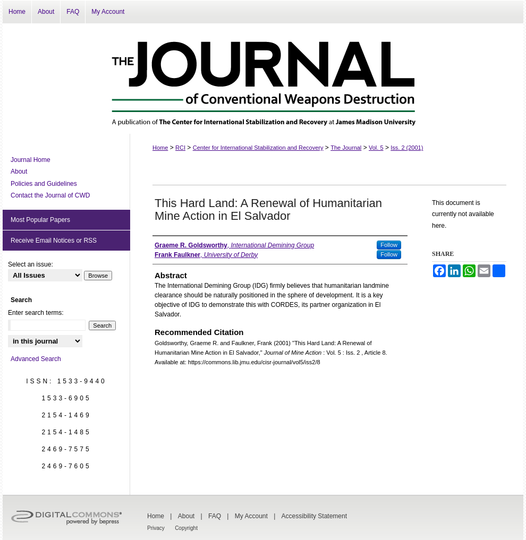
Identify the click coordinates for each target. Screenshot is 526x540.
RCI (180, 147)
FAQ (214, 516)
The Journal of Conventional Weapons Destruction (263, 78)
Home (160, 147)
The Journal (345, 147)
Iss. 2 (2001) (407, 147)
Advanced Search (36, 359)
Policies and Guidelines (44, 183)
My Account (251, 516)
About (19, 171)
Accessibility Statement (314, 516)
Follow (388, 245)
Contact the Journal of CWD (50, 195)
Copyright (186, 528)
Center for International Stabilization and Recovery (258, 147)
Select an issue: (30, 264)
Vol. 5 (376, 147)
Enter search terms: (36, 312)
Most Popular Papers (40, 220)
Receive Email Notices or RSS (54, 240)
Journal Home (30, 160)
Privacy (156, 528)
